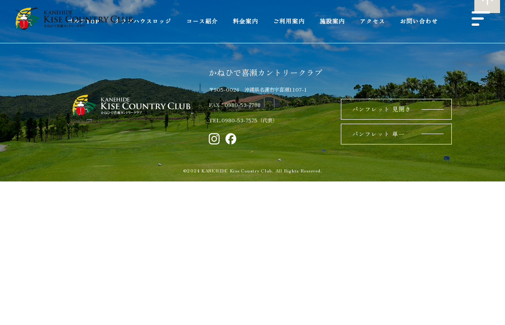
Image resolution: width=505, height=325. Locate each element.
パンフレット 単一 (378, 134)
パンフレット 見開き (381, 109)
